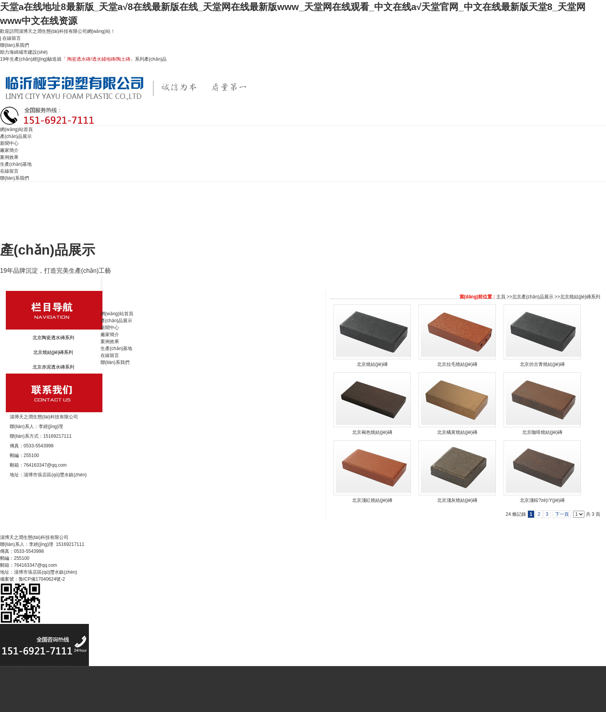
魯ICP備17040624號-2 (42, 579)
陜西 (121, 670)
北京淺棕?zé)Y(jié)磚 (542, 500)
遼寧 (160, 670)
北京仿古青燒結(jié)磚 (542, 364)
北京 (68, 670)
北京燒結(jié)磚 (372, 364)
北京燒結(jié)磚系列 (580, 296)
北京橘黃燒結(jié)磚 (457, 432)
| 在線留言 (10, 38)
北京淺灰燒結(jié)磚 (457, 500)
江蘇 (147, 670)
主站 (28, 670)
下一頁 (562, 514)
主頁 (501, 296)
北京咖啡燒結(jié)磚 (542, 432)
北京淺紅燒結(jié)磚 (372, 500)
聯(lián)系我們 (15, 45)
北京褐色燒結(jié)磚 (372, 432)
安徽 (134, 670)
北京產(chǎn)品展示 (532, 296)
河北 (42, 670)
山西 (107, 670)
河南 (94, 670)
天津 (81, 670)
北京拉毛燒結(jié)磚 (457, 364)
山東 (55, 670)
